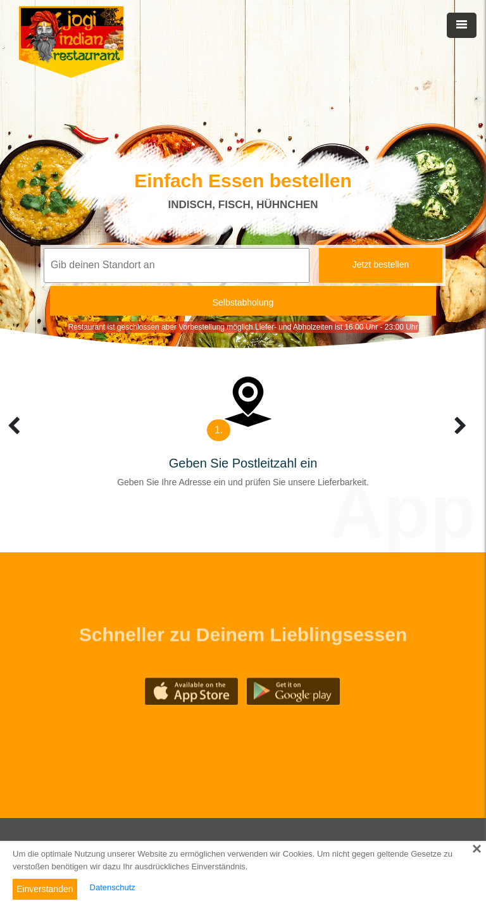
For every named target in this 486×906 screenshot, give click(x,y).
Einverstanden (44, 889)
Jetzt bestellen (380, 264)
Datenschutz (112, 887)
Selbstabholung (243, 302)
